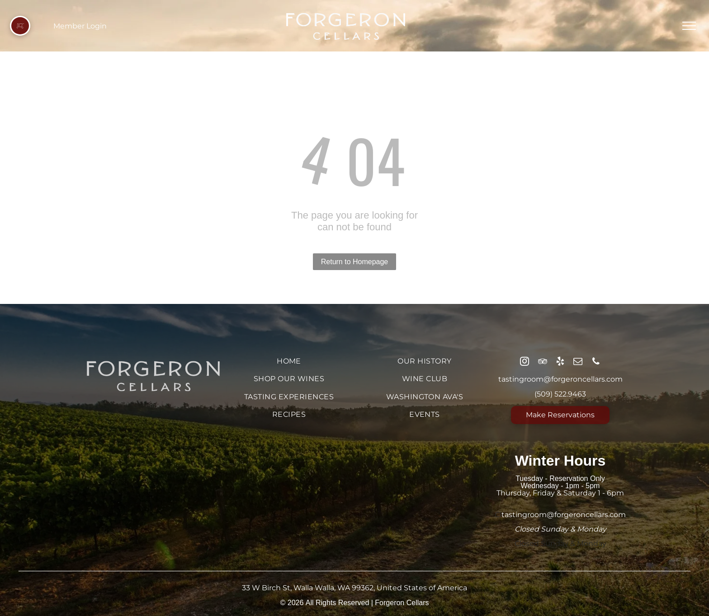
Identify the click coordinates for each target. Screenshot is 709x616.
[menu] (689, 25)
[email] (578, 362)
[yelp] (560, 362)
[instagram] (524, 362)
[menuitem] (289, 361)
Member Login (80, 26)
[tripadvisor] (542, 362)
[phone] (596, 362)
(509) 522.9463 (560, 394)
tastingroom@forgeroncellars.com (560, 379)
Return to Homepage (354, 262)
